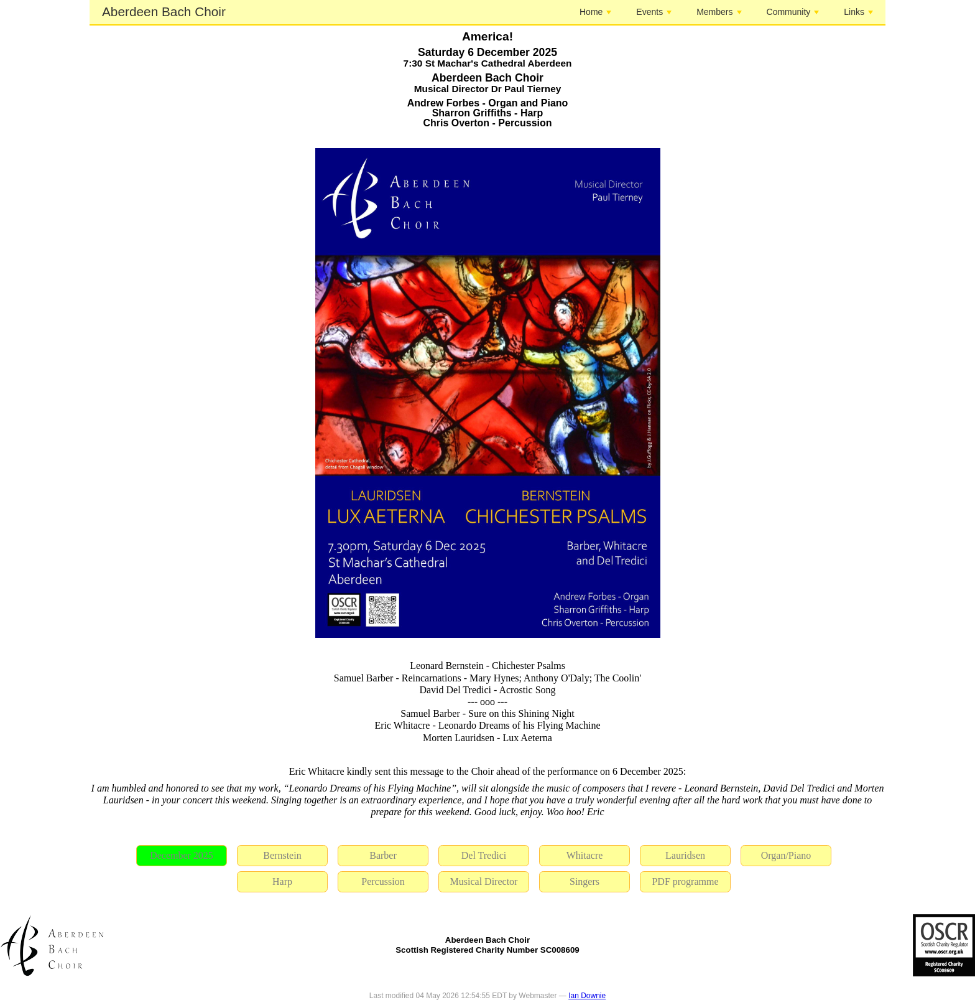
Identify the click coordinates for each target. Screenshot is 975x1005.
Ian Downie (587, 995)
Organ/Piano (786, 855)
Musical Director (484, 881)
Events (654, 12)
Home (595, 12)
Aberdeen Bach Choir (164, 11)
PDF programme (685, 881)
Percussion (382, 881)
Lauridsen (685, 855)
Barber (383, 855)
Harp (282, 881)
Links (858, 12)
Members (718, 12)
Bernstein (282, 855)
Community (793, 12)
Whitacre (584, 855)
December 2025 (181, 855)
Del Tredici (483, 855)
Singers (584, 881)
